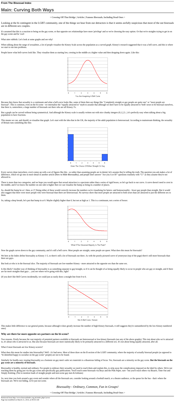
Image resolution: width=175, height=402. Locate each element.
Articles (80, 17)
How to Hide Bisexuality (67, 174)
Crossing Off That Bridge (63, 17)
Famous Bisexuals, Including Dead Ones (104, 17)
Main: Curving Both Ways (27, 9)
